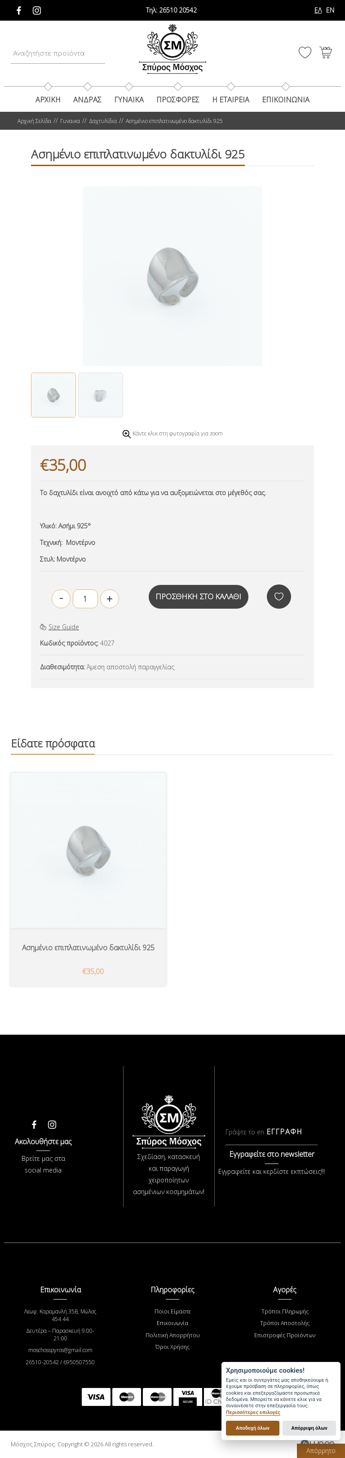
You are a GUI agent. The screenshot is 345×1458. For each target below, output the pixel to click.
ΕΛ (318, 10)
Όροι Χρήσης (172, 1347)
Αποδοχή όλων (253, 1428)
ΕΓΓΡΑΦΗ (284, 1132)
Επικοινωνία (172, 1323)
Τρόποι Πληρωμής (284, 1312)
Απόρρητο (321, 1450)
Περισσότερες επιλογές (253, 1412)
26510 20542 (171, 10)
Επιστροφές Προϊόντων (285, 1335)
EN (330, 10)
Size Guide (59, 627)
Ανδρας (87, 100)
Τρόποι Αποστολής (285, 1323)
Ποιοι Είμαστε (173, 1312)
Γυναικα (129, 100)
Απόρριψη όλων (309, 1428)
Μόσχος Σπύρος (172, 49)
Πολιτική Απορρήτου (172, 1335)
